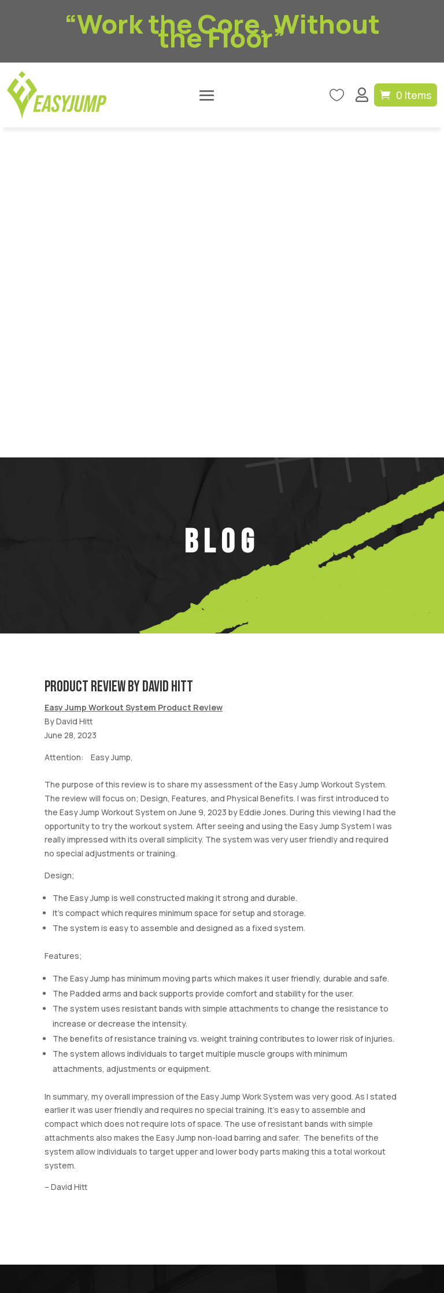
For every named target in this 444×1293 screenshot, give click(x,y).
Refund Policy (356, 1164)
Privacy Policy (298, 1164)
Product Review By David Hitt (119, 357)
